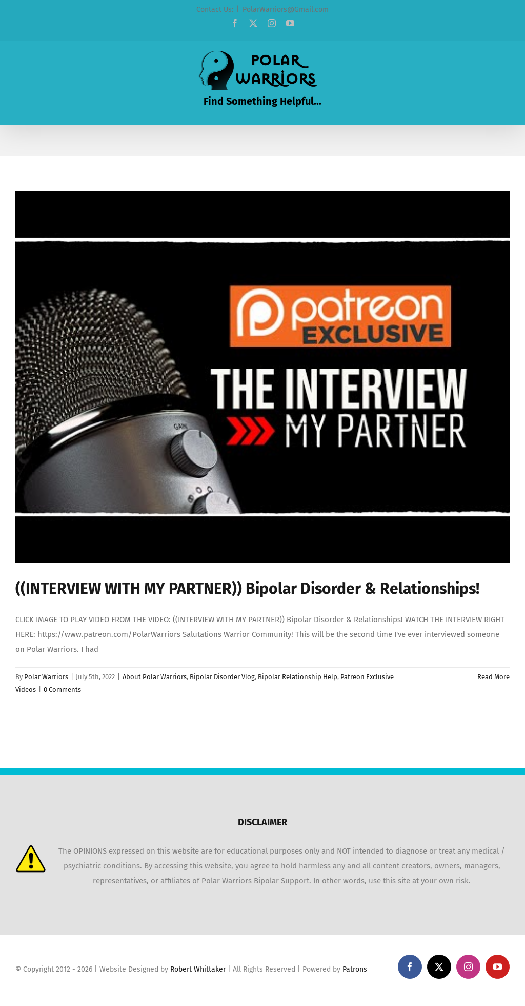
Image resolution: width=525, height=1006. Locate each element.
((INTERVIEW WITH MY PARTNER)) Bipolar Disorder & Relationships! (247, 588)
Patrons (354, 969)
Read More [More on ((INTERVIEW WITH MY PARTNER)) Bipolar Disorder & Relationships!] (493, 677)
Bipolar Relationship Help (297, 677)
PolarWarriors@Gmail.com (286, 9)
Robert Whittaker (198, 969)
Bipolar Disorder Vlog (222, 677)
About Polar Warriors (155, 677)
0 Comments (62, 689)
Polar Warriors (46, 677)
